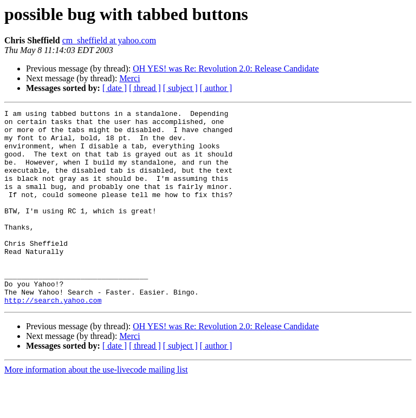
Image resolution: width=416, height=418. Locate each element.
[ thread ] (145, 88)
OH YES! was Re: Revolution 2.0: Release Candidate (225, 68)
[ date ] (114, 88)
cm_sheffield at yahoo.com (109, 40)
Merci (129, 78)
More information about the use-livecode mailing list (96, 408)
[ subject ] (180, 88)
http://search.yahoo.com (52, 339)
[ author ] (216, 88)
